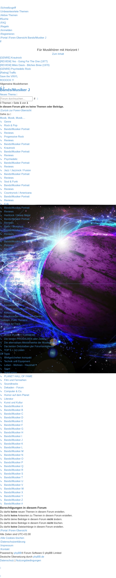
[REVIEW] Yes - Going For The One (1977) (24, 61)
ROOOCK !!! (7, 80)
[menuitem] (14, 11)
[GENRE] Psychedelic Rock (15, 69)
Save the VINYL (9, 76)
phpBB (17, 553)
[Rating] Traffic (8, 72)
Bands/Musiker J (15, 90)
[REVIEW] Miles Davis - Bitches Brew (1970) (25, 65)
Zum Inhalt (58, 54)
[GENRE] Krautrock (11, 57)
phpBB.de (38, 556)
